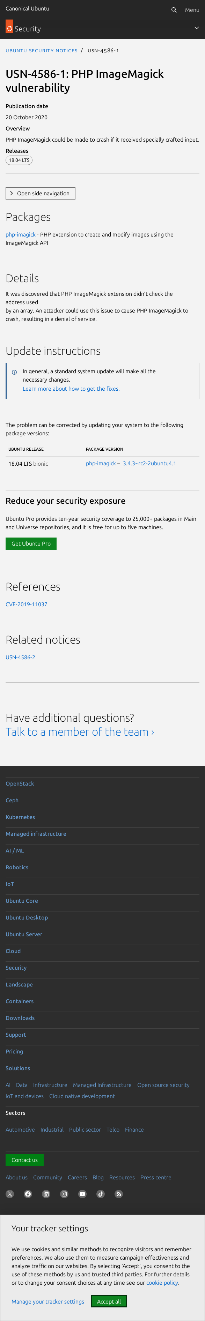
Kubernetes (20, 817)
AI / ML (15, 850)
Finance (134, 1129)
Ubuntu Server (24, 934)
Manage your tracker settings (48, 1301)
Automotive (20, 1129)
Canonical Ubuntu (27, 8)
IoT (10, 884)
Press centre (155, 1177)
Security (16, 968)
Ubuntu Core (22, 901)
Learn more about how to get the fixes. (71, 388)
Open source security (163, 1085)
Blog (98, 1177)
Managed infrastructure (36, 834)
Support (16, 1034)
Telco (113, 1129)
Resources (122, 1177)
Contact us (25, 1160)
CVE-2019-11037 (26, 604)
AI (8, 1085)
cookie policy (162, 1282)
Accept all (109, 1301)
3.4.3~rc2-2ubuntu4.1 (149, 463)
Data (22, 1085)
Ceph (12, 800)
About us (17, 1177)
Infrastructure (50, 1085)
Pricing (14, 1051)
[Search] (174, 10)
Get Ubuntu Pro (31, 543)
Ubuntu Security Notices (42, 50)
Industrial (52, 1129)
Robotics (17, 867)
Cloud (13, 951)
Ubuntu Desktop (27, 917)
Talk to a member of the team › (80, 731)
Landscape (19, 984)
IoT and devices (25, 1096)
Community (47, 1177)
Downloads (20, 1018)
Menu (192, 10)
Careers (77, 1177)
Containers (20, 1001)
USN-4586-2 (20, 657)
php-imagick (21, 234)
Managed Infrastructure (102, 1085)
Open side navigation (43, 193)
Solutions (18, 1068)
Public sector (85, 1129)
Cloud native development (82, 1096)
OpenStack (20, 783)
